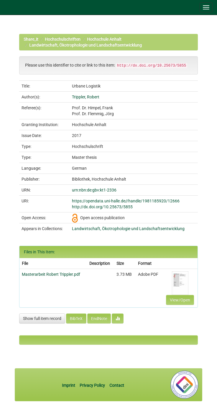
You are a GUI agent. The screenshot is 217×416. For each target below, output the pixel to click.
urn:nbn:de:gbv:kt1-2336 (94, 190)
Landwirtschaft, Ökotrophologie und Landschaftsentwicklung (85, 45)
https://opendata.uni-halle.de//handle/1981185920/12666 (126, 201)
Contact (116, 385)
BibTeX (76, 318)
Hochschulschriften (62, 39)
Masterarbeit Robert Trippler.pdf (51, 274)
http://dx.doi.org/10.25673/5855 (102, 206)
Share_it (31, 39)
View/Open (180, 300)
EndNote (99, 318)
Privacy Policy (92, 385)
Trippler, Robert (85, 97)
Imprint (69, 385)
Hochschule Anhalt (104, 39)
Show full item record (42, 318)
